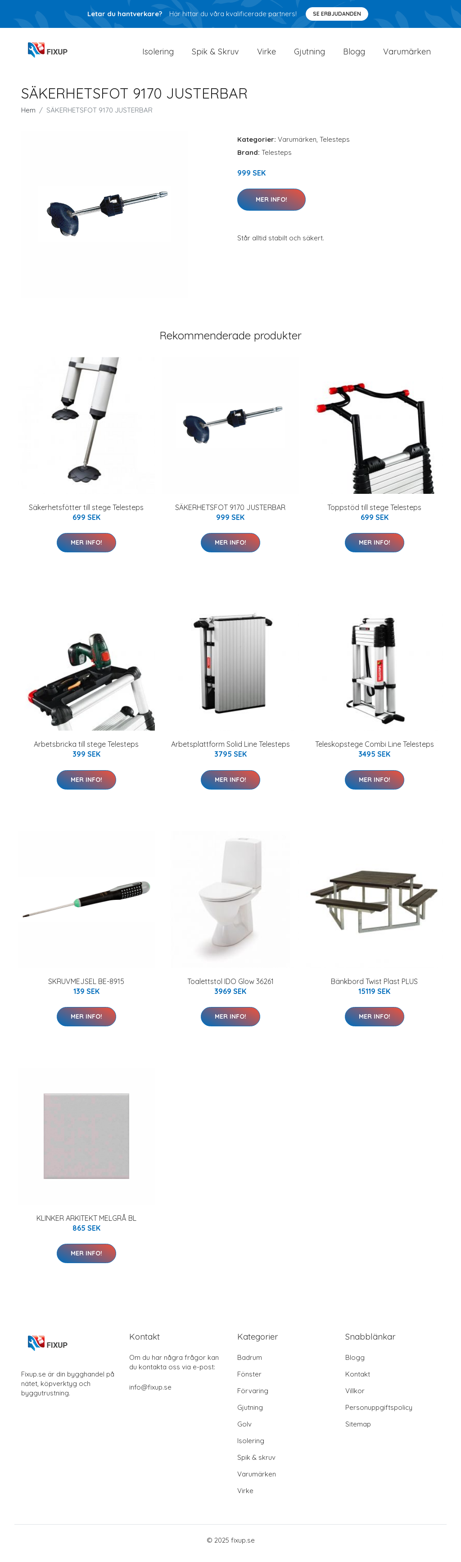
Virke (266, 55)
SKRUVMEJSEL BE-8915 (86, 987)
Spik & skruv (256, 1463)
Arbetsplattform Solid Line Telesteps (230, 750)
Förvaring (252, 1397)
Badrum (249, 1363)
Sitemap (358, 1430)
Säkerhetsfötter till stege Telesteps (86, 513)
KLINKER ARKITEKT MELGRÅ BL (86, 1224)
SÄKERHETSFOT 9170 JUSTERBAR (230, 513)
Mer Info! (271, 206)
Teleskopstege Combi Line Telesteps (374, 750)
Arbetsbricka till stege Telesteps (86, 750)
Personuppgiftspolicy (378, 1413)
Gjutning (309, 55)
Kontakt (357, 1380)
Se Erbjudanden (337, 13)
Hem (28, 116)
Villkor (355, 1397)
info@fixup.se (150, 1393)
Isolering (158, 55)
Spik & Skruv (215, 55)
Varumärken (407, 55)
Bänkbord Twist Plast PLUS (374, 987)
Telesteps (335, 145)
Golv (244, 1430)
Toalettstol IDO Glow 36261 (230, 987)
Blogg (354, 55)
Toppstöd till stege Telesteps (374, 513)
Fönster (249, 1380)
